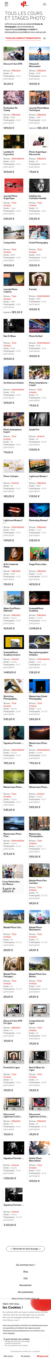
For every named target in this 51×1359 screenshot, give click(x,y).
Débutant (16, 70)
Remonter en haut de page (25, 1248)
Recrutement (25, 1285)
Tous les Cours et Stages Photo (23, 38)
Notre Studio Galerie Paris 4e (25, 1299)
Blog (25, 1271)
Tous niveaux (10, 204)
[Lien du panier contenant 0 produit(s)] (44, 4)
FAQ (25, 1278)
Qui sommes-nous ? (25, 1265)
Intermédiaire (18, 158)
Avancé (40, 436)
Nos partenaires (25, 1292)
